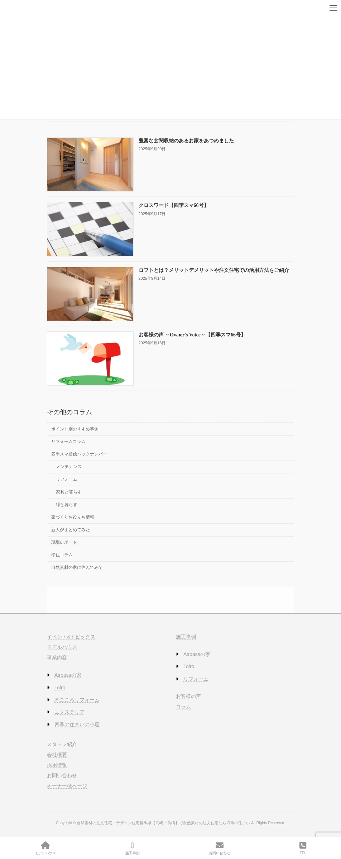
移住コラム (62, 554)
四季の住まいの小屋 (77, 724)
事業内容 (57, 657)
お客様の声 (188, 696)
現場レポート (64, 542)
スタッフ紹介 (62, 744)
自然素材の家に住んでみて (77, 567)
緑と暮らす (66, 504)
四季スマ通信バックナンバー (79, 454)
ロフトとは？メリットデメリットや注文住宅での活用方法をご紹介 (214, 270)
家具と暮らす (69, 491)
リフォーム (66, 479)
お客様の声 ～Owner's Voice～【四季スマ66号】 (192, 335)
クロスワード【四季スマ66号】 (174, 205)
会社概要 (57, 754)
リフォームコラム (68, 441)
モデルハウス (62, 647)
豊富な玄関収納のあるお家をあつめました (186, 140)
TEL (302, 848)
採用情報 (57, 765)
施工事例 (186, 636)
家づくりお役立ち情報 (72, 517)
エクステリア (69, 712)
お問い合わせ (62, 775)
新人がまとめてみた (70, 529)
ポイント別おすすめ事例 (75, 428)
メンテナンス (69, 466)
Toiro (59, 687)
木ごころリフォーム (77, 700)
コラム (183, 706)
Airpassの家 (67, 675)
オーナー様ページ (67, 786)
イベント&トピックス (71, 636)
